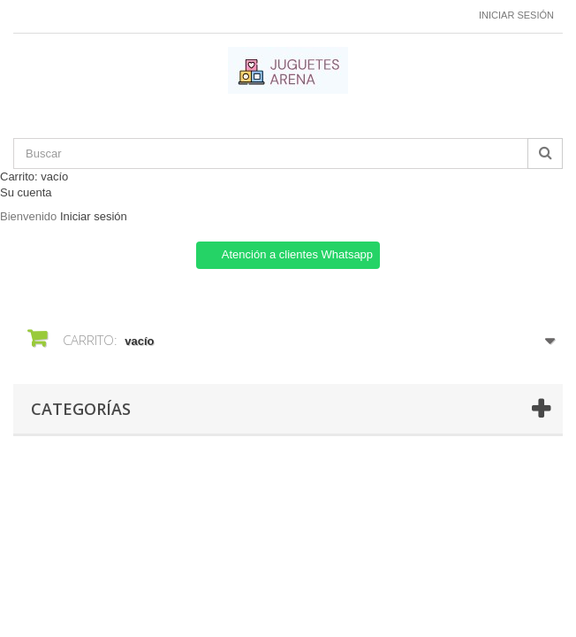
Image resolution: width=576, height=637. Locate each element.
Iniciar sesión (516, 15)
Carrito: (34, 176)
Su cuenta (26, 192)
